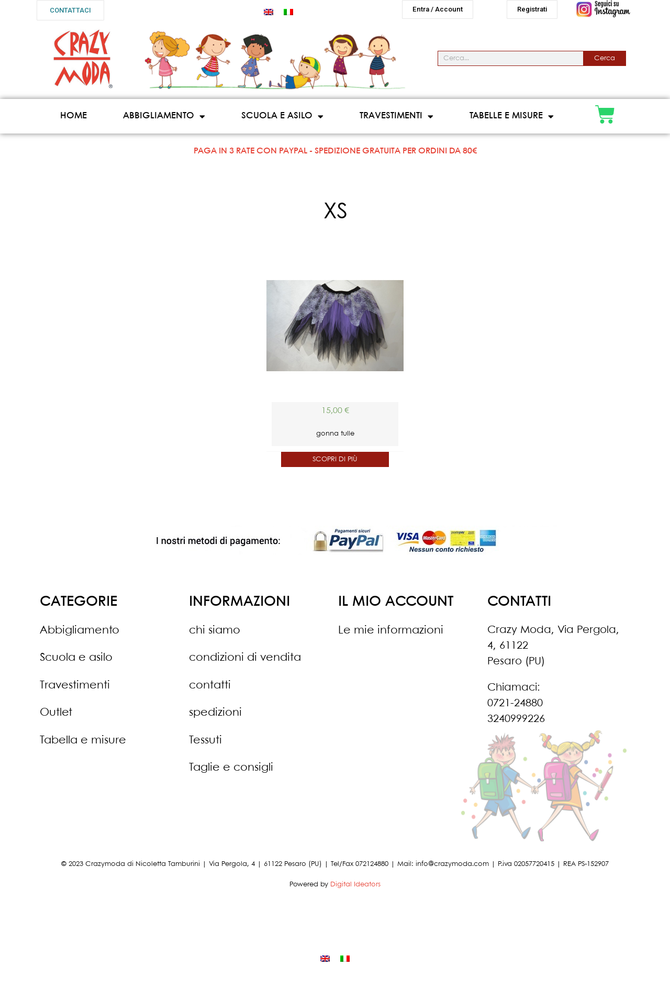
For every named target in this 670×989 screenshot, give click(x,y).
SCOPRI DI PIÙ (335, 463)
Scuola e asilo (282, 120)
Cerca (604, 62)
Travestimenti (396, 120)
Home (73, 120)
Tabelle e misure (512, 120)
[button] (70, 10)
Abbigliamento (164, 120)
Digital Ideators (355, 888)
